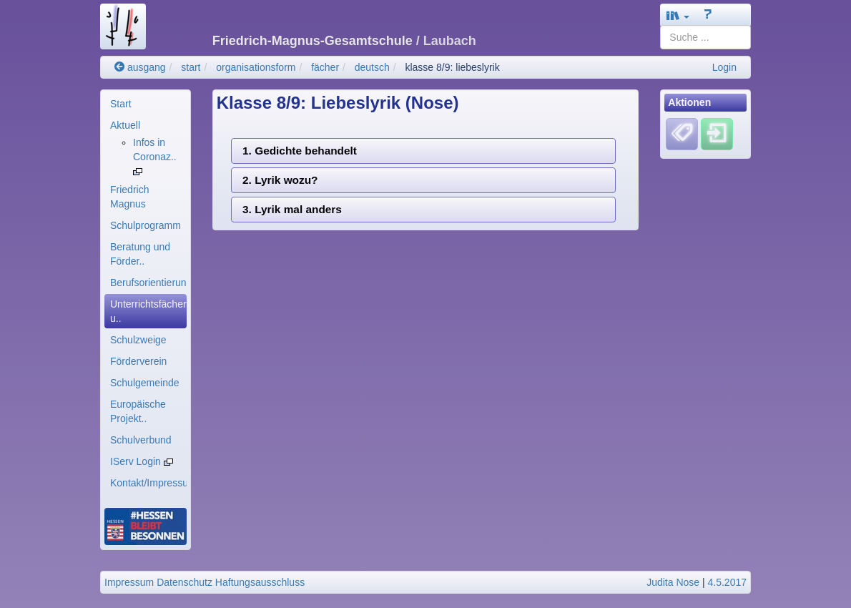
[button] (678, 15)
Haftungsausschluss (260, 582)
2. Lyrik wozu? (280, 180)
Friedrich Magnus (129, 197)
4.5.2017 (727, 582)
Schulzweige (138, 339)
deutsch (372, 67)
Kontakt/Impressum (148, 483)
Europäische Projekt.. (138, 411)
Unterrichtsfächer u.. (148, 311)
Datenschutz (184, 582)
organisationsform (255, 67)
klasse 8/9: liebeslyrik (452, 67)
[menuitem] (145, 104)
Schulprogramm (145, 225)
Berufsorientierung (148, 282)
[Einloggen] (716, 133)
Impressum (129, 582)
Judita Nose (672, 582)
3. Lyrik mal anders (292, 209)
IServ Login (141, 461)
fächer (325, 67)
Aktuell (125, 125)
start (190, 67)
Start (121, 103)
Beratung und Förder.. (140, 254)
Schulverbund (141, 440)
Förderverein (138, 361)
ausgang (140, 67)
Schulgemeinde (144, 382)
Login (724, 67)
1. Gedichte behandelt (299, 150)
